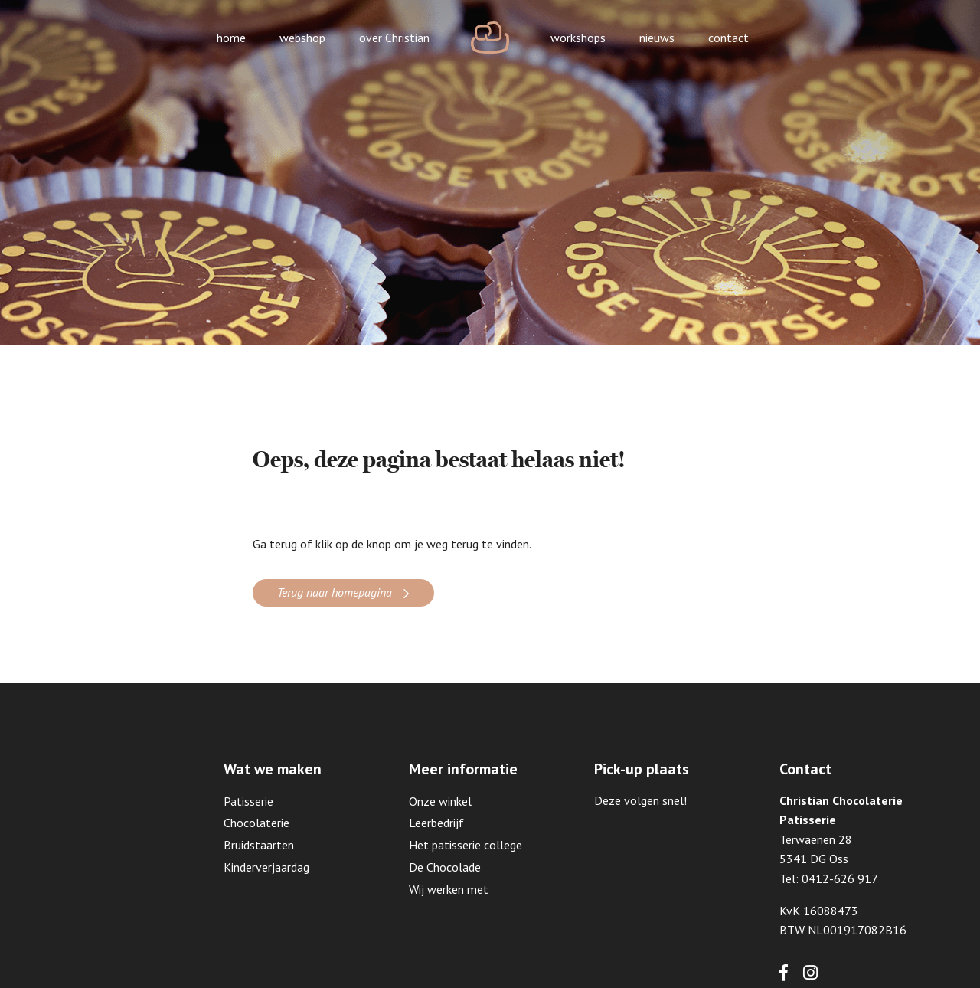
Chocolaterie (256, 822)
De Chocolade (445, 867)
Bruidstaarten (259, 844)
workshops (578, 37)
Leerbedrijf (436, 822)
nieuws (657, 37)
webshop (302, 37)
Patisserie (248, 801)
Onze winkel (440, 801)
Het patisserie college (465, 844)
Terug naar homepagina (334, 592)
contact (728, 37)
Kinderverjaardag (266, 867)
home (231, 37)
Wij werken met (448, 889)
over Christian (394, 37)
